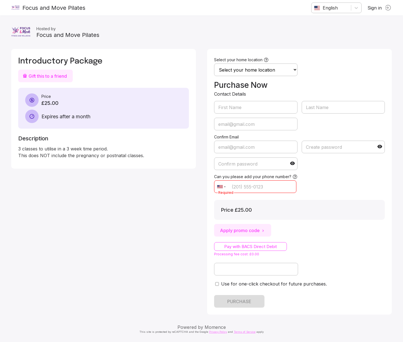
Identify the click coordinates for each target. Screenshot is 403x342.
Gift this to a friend (45, 76)
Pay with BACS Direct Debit (250, 246)
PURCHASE (239, 301)
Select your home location (238, 59)
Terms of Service (245, 331)
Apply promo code (242, 230)
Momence (215, 327)
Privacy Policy (218, 331)
